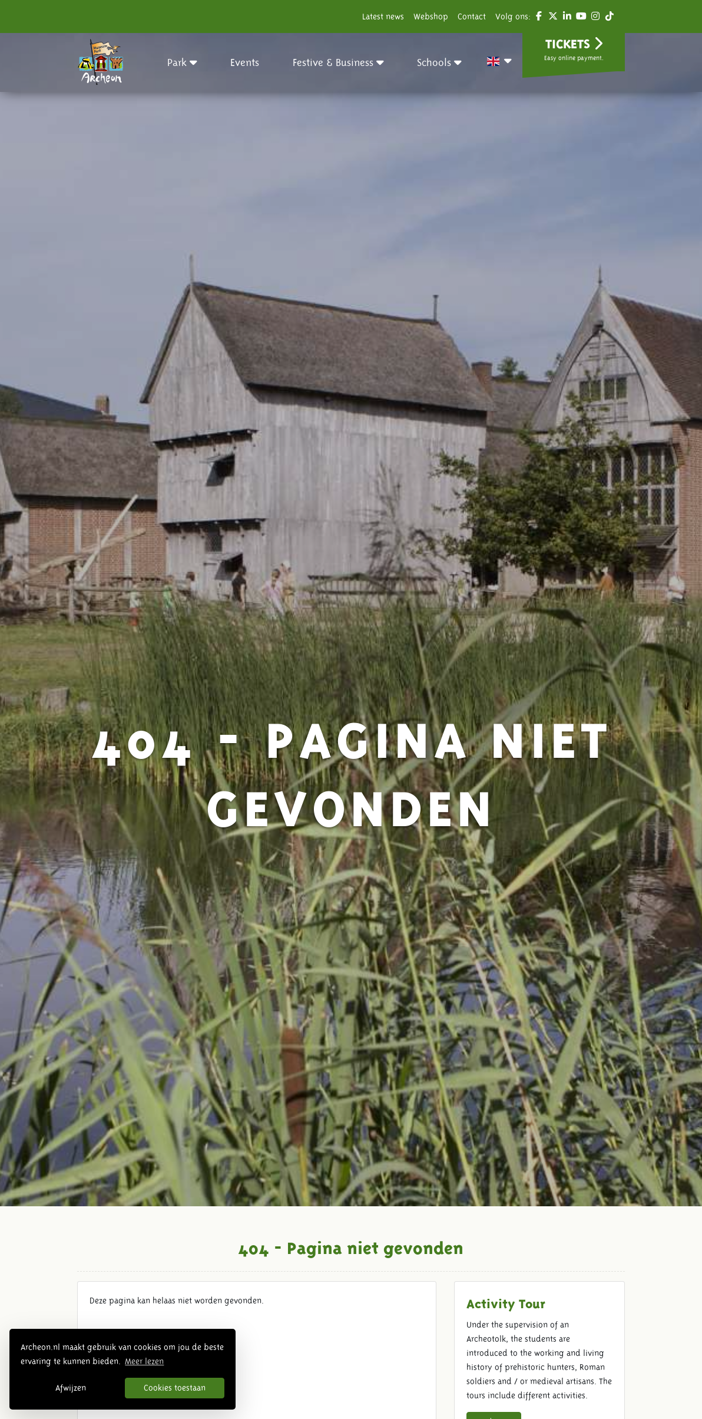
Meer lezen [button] (144, 1361)
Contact (472, 16)
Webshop (430, 16)
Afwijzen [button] (70, 1387)
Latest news (383, 16)
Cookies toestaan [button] (175, 1387)
